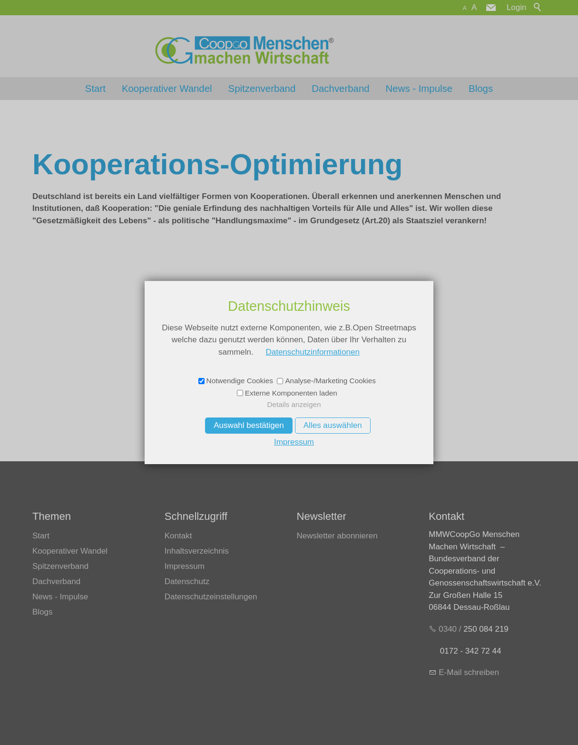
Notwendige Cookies (239, 381)
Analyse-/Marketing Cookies (330, 381)
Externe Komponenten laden (291, 393)
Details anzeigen (294, 404)
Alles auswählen (333, 425)
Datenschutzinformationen (312, 352)
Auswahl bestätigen (249, 425)
